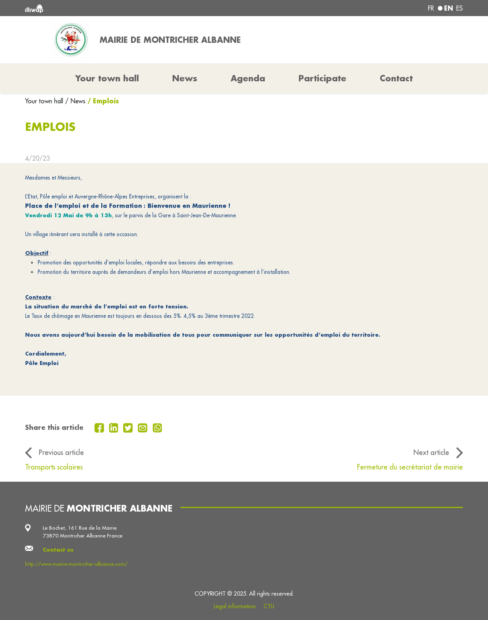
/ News (75, 101)
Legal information (235, 606)
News (184, 78)
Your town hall (45, 101)
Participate (322, 78)
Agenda (248, 78)
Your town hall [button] (107, 78)
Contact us (58, 549)
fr (431, 8)
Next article (431, 452)
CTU (269, 606)
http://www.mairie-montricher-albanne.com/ (76, 564)
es (459, 8)
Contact (396, 78)
